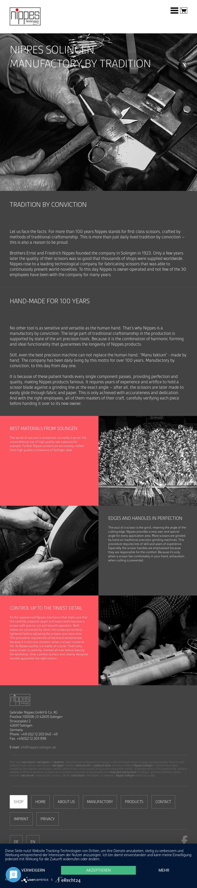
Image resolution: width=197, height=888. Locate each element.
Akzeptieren (98, 870)
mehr (164, 870)
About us (66, 801)
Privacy (48, 819)
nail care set (27, 775)
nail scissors (28, 762)
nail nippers (43, 762)
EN (33, 841)
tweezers (58, 762)
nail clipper (58, 765)
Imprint (21, 819)
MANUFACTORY (100, 801)
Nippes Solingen (143, 765)
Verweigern (33, 870)
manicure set (82, 765)
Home (40, 801)
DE (16, 841)
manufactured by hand (123, 772)
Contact (163, 801)
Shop (18, 801)
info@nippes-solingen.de (38, 747)
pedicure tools (102, 765)
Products (134, 801)
